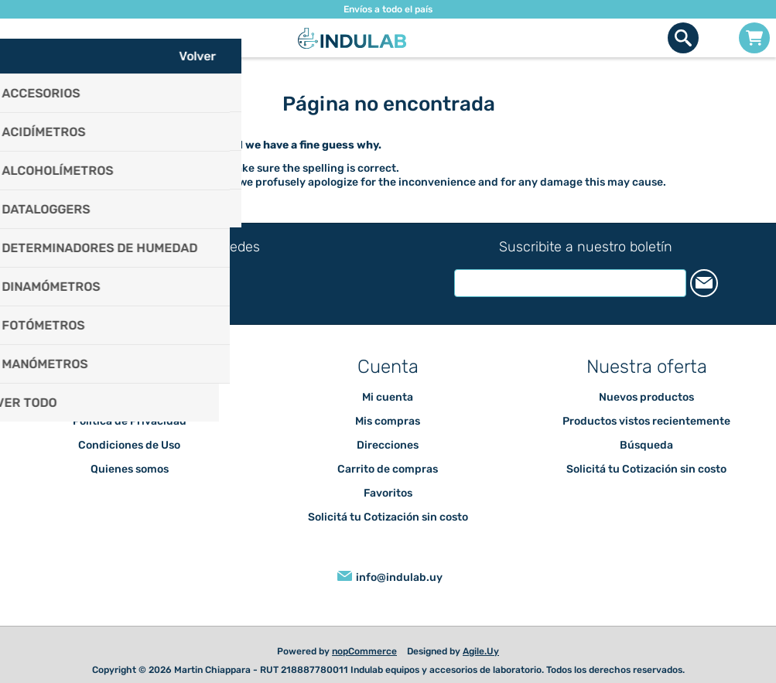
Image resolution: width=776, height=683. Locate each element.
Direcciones (388, 445)
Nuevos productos (646, 397)
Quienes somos (130, 469)
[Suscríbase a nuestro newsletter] (570, 283)
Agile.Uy (481, 651)
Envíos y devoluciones (129, 397)
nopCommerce (364, 651)
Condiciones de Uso (129, 445)
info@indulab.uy (399, 577)
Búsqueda (646, 445)
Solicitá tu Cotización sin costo (388, 517)
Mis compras (387, 421)
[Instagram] (200, 279)
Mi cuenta (387, 397)
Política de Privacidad (129, 421)
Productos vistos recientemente (646, 421)
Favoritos (388, 493)
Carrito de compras (754, 37)
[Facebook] (177, 278)
